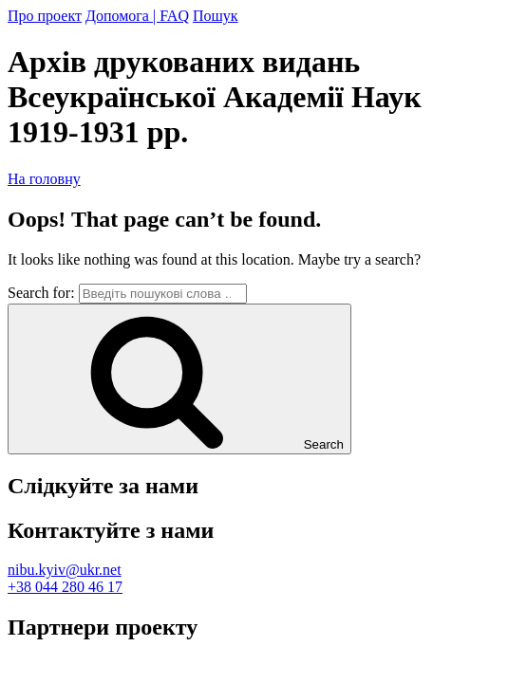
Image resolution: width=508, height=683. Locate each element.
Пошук (215, 16)
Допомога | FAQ (137, 16)
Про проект (45, 16)
